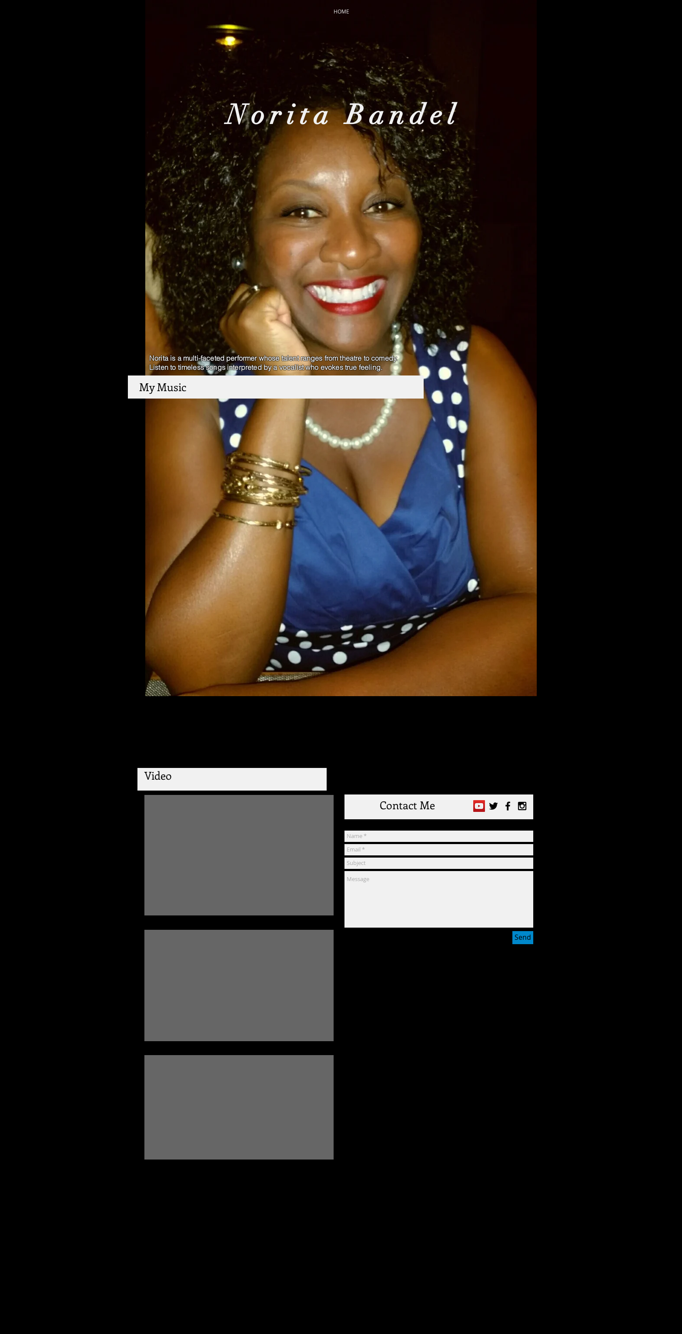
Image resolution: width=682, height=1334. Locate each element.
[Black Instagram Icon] (522, 806)
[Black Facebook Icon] (508, 806)
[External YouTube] (239, 855)
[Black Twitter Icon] (493, 806)
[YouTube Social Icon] (479, 806)
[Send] (522, 937)
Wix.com (397, 1312)
